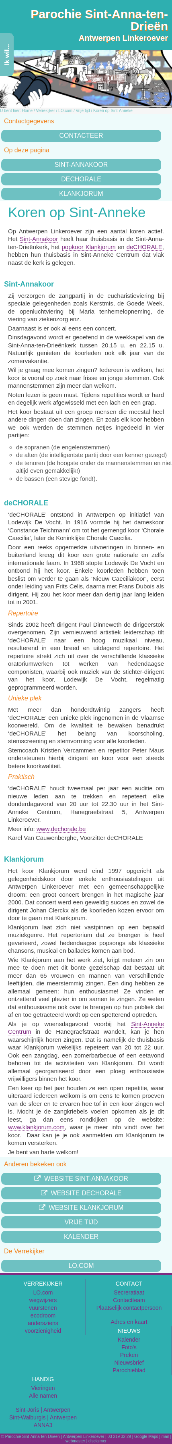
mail (165, 1436)
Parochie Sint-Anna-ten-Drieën (99, 20)
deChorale (81, 179)
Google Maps (146, 1436)
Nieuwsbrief (128, 1362)
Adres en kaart (129, 1322)
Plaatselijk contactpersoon (129, 1308)
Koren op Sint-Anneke (113, 110)
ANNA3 (43, 1425)
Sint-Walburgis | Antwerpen (43, 1417)
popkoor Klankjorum (89, 246)
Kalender (81, 1236)
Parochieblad (129, 1370)
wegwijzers (43, 1300)
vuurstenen (43, 1308)
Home (27, 110)
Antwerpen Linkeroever (123, 37)
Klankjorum (81, 193)
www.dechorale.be (61, 828)
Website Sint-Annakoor (81, 1178)
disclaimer (97, 1441)
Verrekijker (45, 110)
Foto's (129, 1347)
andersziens (43, 1323)
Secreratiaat (129, 1292)
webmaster (75, 1441)
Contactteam (129, 1300)
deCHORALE (144, 246)
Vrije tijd (83, 110)
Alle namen (43, 1395)
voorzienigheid (43, 1331)
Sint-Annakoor (81, 164)
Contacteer (81, 135)
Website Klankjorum (81, 1207)
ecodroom (43, 1315)
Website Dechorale (81, 1193)
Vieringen (43, 1388)
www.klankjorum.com (36, 1127)
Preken (129, 1355)
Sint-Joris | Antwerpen (43, 1410)
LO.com (65, 110)
